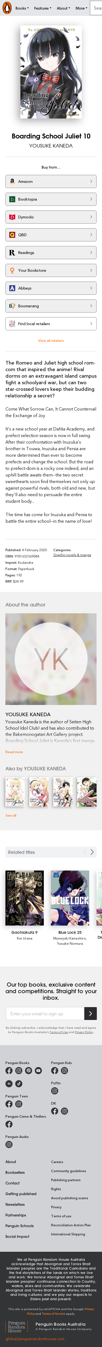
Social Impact (17, 1236)
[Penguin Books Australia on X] (28, 1070)
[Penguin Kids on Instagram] (64, 1070)
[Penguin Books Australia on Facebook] (9, 1070)
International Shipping (68, 1234)
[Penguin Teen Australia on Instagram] (18, 1104)
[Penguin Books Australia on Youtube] (38, 1070)
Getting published (20, 1193)
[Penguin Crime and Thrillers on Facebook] (9, 1124)
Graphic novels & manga (72, 554)
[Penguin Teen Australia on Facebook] (9, 1104)
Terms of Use (59, 1032)
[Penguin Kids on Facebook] (54, 1070)
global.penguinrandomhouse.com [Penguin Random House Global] (34, 1339)
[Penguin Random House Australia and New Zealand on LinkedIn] (9, 1083)
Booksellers (15, 1172)
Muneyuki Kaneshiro (69, 938)
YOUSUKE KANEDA (51, 146)
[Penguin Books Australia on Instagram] (18, 1070)
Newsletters (15, 1204)
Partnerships (15, 1215)
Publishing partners (66, 1179)
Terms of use (61, 1215)
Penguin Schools (19, 1225)
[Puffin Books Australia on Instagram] (54, 1090)
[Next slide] (92, 852)
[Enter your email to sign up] (45, 1013)
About (10, 1161)
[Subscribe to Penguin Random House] (90, 1013)
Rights (56, 1188)
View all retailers (51, 340)
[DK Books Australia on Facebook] (54, 1111)
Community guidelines (68, 1170)
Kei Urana (24, 938)
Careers (57, 1161)
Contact (12, 1183)
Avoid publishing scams (69, 1197)
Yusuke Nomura (70, 943)
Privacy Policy (84, 1032)
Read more (14, 751)
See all (10, 815)
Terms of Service (53, 1313)
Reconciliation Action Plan (71, 1224)
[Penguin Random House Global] (20, 1326)
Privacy (56, 1206)
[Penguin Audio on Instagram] (9, 1144)
